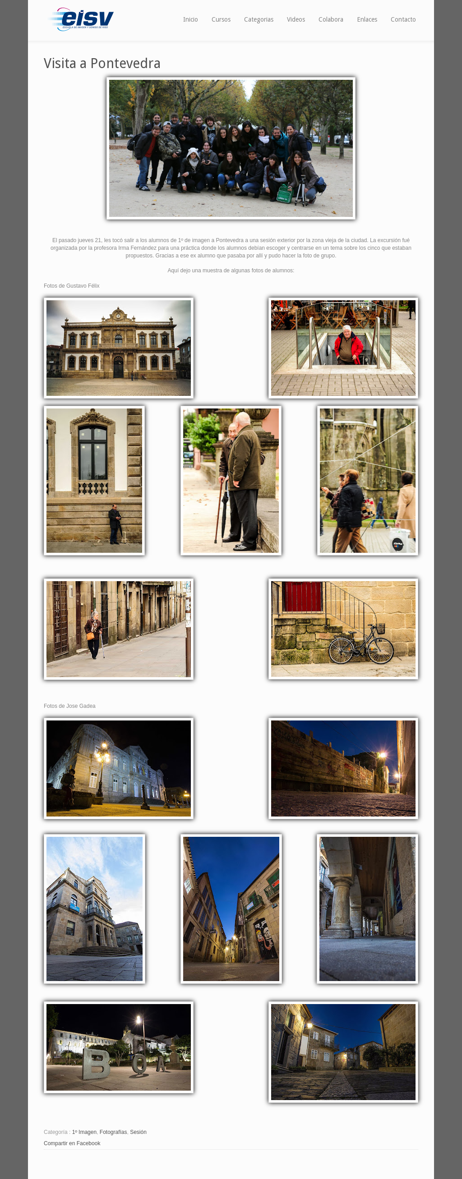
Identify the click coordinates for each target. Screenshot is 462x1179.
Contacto (403, 19)
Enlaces (367, 19)
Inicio (190, 19)
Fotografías (113, 1132)
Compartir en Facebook (72, 1143)
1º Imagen (84, 1132)
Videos (296, 19)
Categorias (258, 19)
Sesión (138, 1132)
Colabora (331, 19)
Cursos (221, 19)
